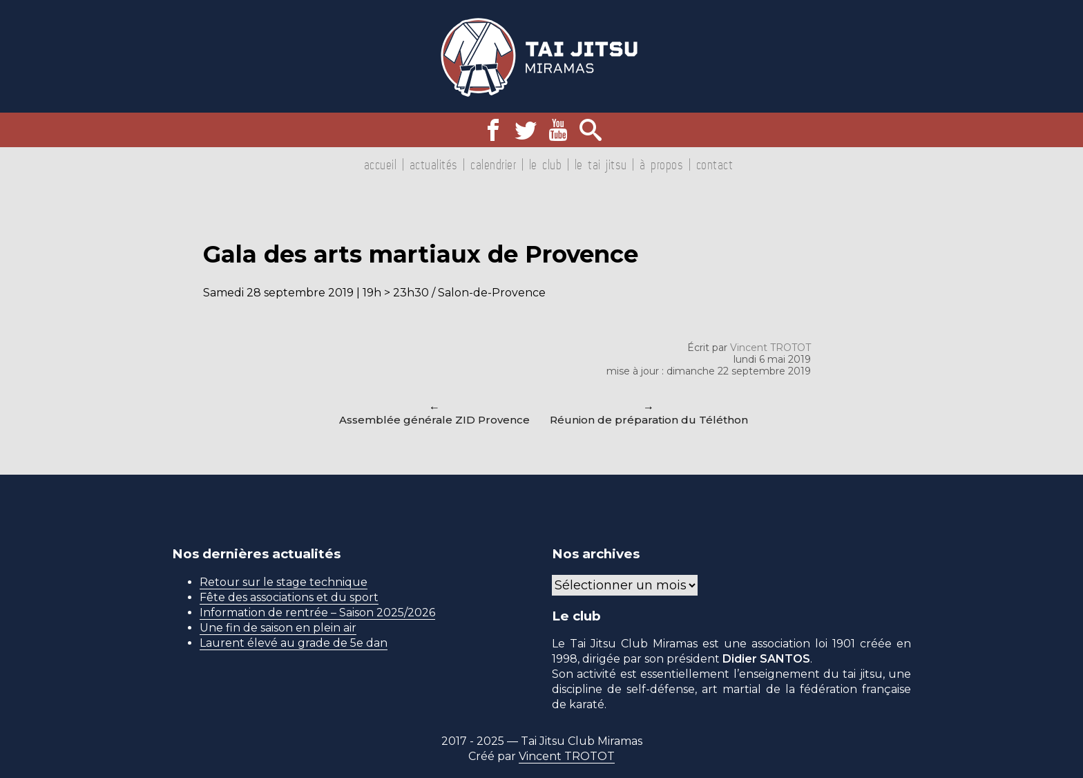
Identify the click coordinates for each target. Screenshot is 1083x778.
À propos (661, 164)
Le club (545, 164)
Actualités (434, 164)
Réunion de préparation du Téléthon (649, 419)
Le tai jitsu (601, 164)
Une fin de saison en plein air (278, 627)
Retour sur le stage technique (283, 582)
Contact (715, 164)
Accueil (380, 164)
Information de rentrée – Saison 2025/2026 (317, 612)
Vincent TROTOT (770, 347)
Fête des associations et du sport (289, 597)
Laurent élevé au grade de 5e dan (293, 642)
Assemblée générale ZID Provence (434, 419)
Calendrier (493, 164)
